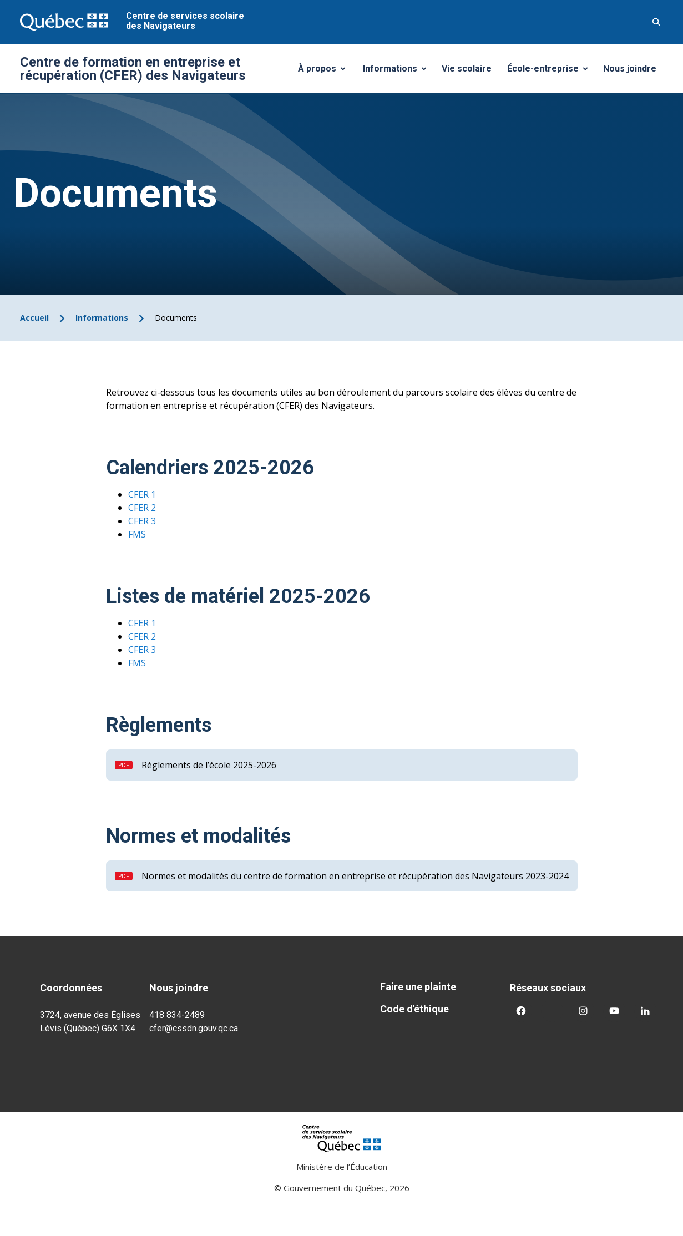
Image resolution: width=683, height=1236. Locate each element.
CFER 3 (142, 521)
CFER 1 (142, 494)
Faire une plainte (418, 986)
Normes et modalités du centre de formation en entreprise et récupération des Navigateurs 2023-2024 (355, 876)
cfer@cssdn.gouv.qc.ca (193, 1028)
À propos (325, 71)
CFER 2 (142, 508)
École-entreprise (551, 71)
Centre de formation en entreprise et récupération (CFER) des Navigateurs (133, 68)
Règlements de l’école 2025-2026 (208, 765)
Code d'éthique (414, 1009)
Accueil (34, 317)
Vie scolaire (467, 68)
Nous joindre (629, 68)
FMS (137, 534)
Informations (398, 71)
